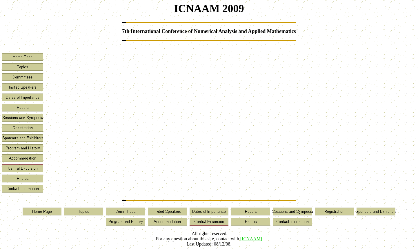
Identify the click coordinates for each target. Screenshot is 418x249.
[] (251, 238)
